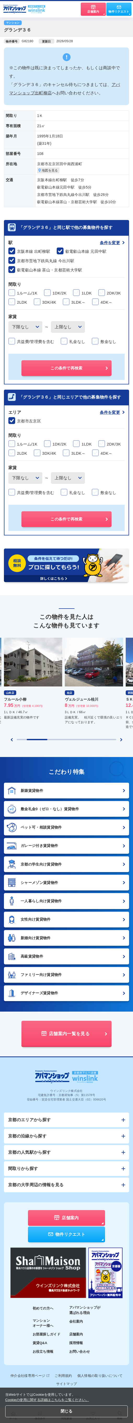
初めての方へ (43, 1308)
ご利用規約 (63, 1376)
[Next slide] (121, 740)
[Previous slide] (12, 740)
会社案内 (76, 1321)
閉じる (67, 1411)
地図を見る (48, 170)
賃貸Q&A (40, 1343)
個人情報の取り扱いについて (100, 1376)
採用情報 (76, 1343)
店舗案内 (76, 1334)
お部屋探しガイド (47, 1334)
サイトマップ (66, 1384)
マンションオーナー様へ (43, 1323)
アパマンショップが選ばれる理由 (85, 1310)
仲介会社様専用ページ (29, 1376)
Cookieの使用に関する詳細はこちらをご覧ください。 (47, 1400)
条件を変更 (112, 242)
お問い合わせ (79, 1352)
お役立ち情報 (43, 1352)
